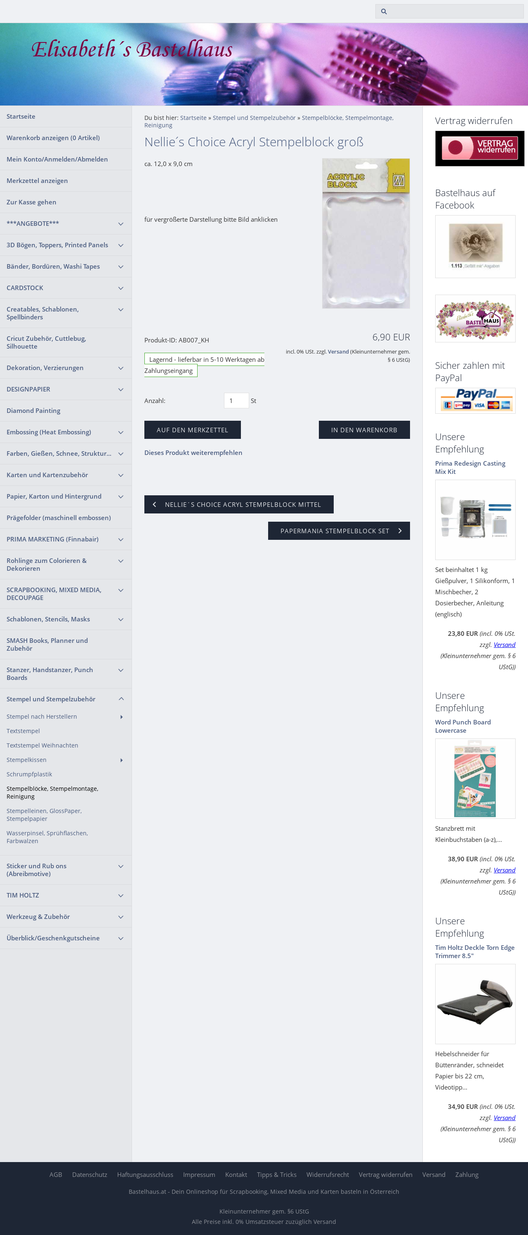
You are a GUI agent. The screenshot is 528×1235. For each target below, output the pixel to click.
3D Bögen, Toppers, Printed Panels (57, 245)
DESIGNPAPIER (28, 389)
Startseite (21, 116)
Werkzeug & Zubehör (38, 916)
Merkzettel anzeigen (37, 180)
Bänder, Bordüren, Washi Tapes (53, 266)
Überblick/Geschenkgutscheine (53, 938)
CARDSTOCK (25, 288)
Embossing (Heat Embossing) (49, 432)
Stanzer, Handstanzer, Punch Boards (50, 674)
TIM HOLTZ (23, 895)
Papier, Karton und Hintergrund (54, 496)
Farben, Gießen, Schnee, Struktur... (59, 453)
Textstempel (23, 731)
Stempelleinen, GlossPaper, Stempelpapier (44, 815)
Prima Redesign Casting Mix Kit (470, 467)
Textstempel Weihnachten (42, 745)
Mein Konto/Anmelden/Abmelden (57, 159)
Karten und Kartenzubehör (47, 475)
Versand (338, 351)
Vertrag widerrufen (385, 1174)
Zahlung (466, 1174)
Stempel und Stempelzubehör (51, 699)
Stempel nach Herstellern (42, 716)
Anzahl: (154, 400)
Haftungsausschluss (145, 1174)
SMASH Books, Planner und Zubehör (47, 644)
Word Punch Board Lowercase (463, 726)
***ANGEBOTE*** (33, 223)
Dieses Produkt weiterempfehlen (193, 452)
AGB (56, 1174)
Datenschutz (89, 1174)
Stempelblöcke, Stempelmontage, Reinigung (52, 792)
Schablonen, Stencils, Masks (48, 619)
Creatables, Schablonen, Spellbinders (43, 313)
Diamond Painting (33, 410)
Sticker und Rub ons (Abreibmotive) (36, 870)
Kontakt (236, 1174)
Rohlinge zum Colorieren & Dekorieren (47, 564)
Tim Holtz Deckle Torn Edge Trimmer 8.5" (475, 951)
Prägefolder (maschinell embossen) (59, 517)
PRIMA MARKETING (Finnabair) (53, 539)
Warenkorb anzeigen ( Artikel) (53, 138)
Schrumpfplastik (29, 774)
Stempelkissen (27, 760)
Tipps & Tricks (277, 1174)
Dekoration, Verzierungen (45, 367)
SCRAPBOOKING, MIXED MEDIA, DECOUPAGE (54, 594)
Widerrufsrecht (327, 1174)
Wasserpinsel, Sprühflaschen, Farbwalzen (47, 837)
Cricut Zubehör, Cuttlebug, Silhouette (46, 342)
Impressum (199, 1174)
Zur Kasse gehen (32, 202)
